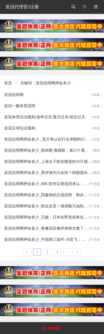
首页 (8, 83)
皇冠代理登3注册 (22, 6)
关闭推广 (54, 328)
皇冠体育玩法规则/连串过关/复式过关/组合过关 (44, 117)
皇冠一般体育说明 (19, 106)
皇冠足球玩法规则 (19, 128)
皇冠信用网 (14, 95)
